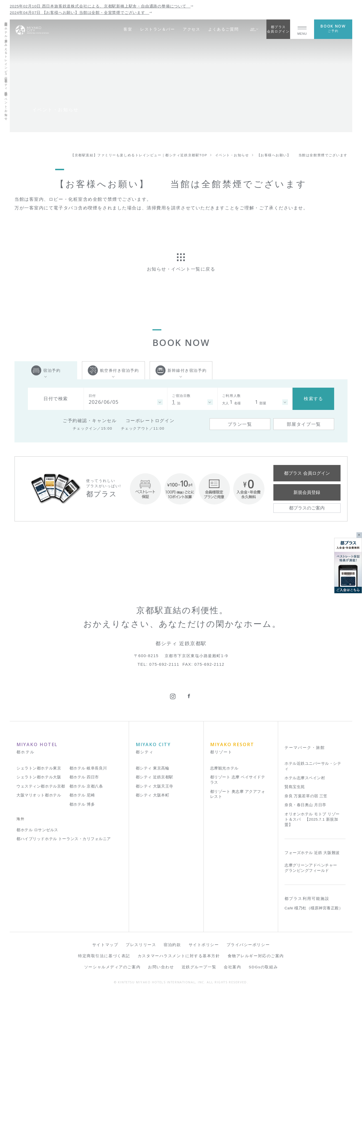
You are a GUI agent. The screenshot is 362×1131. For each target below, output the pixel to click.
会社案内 (232, 1103)
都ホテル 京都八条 (86, 922)
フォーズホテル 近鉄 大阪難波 (312, 988)
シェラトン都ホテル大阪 (38, 913)
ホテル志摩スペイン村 (305, 913)
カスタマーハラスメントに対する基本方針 (179, 1092)
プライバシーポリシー (248, 1080)
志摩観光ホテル (224, 904)
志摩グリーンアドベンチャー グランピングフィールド (311, 1003)
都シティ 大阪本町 (152, 931)
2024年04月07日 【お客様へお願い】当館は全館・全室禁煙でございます (81, 13)
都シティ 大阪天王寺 (154, 922)
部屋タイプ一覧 (304, 424)
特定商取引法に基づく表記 (104, 1092)
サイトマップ (105, 1080)
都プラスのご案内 (307, 507)
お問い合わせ (161, 1103)
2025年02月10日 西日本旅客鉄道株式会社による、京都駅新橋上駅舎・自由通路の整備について (101, 6)
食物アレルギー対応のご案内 (256, 1092)
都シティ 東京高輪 (152, 904)
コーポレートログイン (150, 420)
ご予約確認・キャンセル (89, 420)
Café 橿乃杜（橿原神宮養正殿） (314, 1043)
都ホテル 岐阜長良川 (88, 904)
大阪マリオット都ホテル (38, 931)
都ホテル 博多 (82, 940)
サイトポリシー (204, 1080)
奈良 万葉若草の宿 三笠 (306, 931)
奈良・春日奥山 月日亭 (305, 941)
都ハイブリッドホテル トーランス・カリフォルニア (63, 974)
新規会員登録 (306, 492)
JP (254, 29)
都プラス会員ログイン (278, 29)
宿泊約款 (172, 1080)
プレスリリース (141, 1080)
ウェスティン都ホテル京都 (40, 922)
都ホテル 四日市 (84, 913)
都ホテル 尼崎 (82, 931)
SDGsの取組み (263, 1103)
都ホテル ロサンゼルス (37, 965)
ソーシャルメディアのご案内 (112, 1103)
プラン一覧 (240, 424)
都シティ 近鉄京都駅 (154, 913)
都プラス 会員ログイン (307, 473)
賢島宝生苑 (295, 922)
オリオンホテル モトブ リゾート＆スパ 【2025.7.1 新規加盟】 (312, 954)
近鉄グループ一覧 (199, 1103)
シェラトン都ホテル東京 (38, 904)
